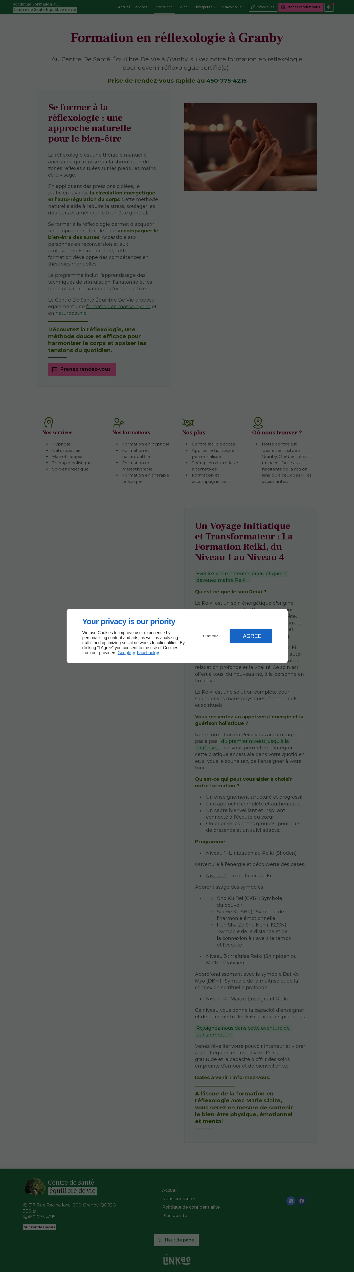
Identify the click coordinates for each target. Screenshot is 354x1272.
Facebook (146, 652)
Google (124, 652)
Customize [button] (210, 636)
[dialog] (177, 636)
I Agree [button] (250, 636)
